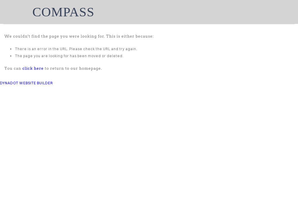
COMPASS (63, 12)
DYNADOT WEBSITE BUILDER (26, 83)
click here (33, 68)
